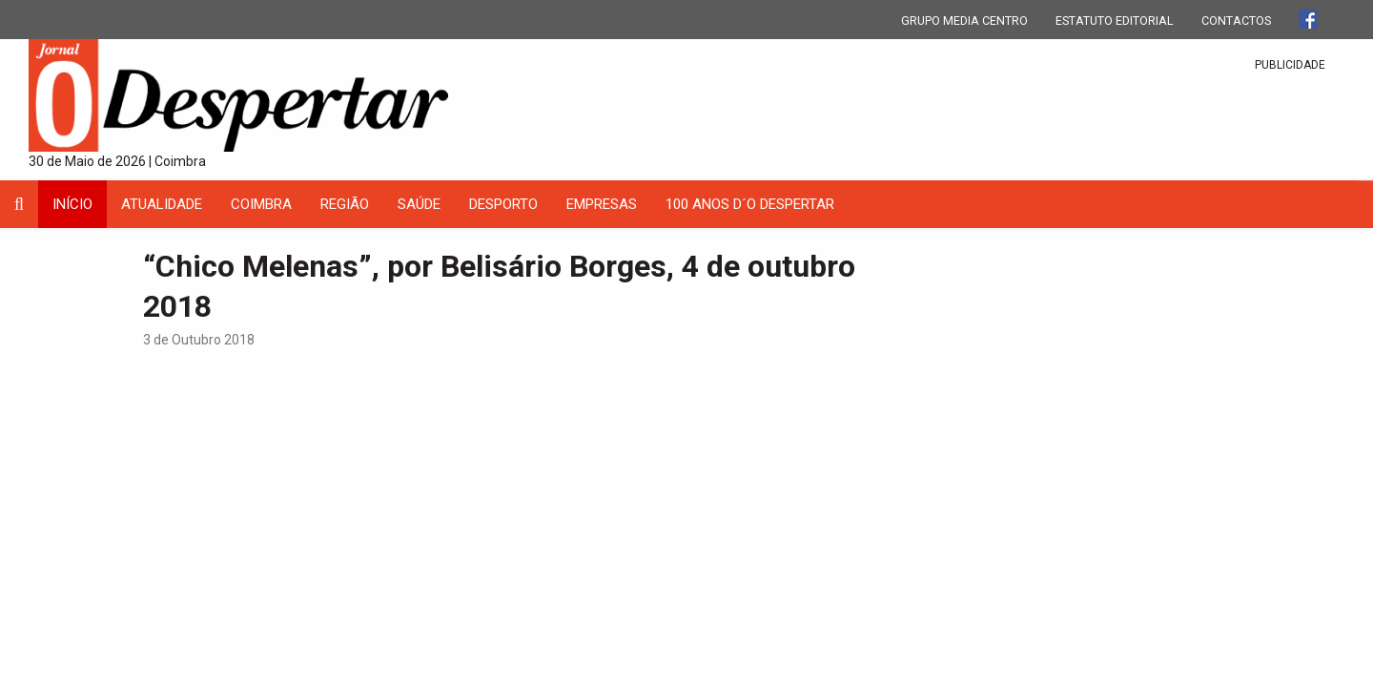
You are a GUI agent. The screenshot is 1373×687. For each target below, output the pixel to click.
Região (344, 204)
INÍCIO (72, 204)
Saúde (419, 204)
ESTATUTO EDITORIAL (1114, 20)
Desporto (503, 204)
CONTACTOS (1236, 20)
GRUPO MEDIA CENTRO (964, 20)
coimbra (261, 204)
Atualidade (161, 204)
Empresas (601, 204)
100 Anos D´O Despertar (750, 204)
